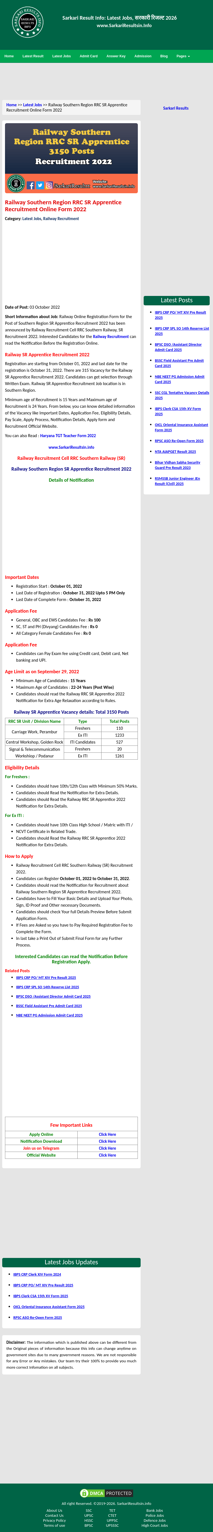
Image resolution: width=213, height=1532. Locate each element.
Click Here (107, 1134)
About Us (54, 1510)
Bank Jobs (154, 1510)
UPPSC (112, 1520)
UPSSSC (112, 1525)
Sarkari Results (175, 108)
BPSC (89, 1525)
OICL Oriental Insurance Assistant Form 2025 (49, 1306)
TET (112, 1510)
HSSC (89, 1520)
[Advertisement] (106, 80)
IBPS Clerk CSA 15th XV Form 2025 (40, 1296)
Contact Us (54, 1515)
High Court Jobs (154, 1525)
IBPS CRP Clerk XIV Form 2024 (37, 1274)
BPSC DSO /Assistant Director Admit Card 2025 (53, 996)
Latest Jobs (32, 104)
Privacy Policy (54, 1520)
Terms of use (54, 1525)
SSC (89, 1510)
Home (11, 104)
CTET (112, 1515)
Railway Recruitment (61, 218)
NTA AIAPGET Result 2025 (175, 451)
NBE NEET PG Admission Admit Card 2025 (49, 1015)
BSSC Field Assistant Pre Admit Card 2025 (49, 1006)
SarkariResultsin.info (134, 1503)
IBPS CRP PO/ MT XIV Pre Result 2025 (46, 977)
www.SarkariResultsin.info (71, 447)
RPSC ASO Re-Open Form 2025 (37, 1317)
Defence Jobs (155, 1520)
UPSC (88, 1515)
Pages (183, 56)
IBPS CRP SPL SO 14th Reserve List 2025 (47, 987)
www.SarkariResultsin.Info (124, 25)
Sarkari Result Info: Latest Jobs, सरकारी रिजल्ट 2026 (119, 17)
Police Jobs (155, 1515)
